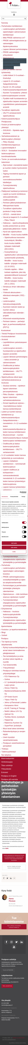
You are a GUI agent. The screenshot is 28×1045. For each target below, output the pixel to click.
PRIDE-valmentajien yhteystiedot (11, 53)
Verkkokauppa (7, 762)
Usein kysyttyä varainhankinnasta (10, 738)
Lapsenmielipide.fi (8, 148)
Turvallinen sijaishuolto (10, 110)
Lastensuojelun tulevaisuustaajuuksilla (12, 302)
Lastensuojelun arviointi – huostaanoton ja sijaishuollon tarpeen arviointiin (14, 351)
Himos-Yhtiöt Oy (11, 688)
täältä (6, 848)
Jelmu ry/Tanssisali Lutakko (15, 702)
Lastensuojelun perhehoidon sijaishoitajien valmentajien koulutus (14, 571)
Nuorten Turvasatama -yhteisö (15, 93)
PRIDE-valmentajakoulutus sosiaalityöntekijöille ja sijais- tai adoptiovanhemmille (14, 580)
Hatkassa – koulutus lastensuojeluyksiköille (12, 612)
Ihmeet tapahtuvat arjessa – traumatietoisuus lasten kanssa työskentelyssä (14, 406)
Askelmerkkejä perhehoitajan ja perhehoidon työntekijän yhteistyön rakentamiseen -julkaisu (14, 858)
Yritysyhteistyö (9, 668)
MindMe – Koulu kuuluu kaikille (15, 235)
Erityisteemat (6, 609)
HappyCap (8, 720)
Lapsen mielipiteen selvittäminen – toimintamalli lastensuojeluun (14, 464)
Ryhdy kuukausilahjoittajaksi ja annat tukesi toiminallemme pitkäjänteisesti (15, 650)
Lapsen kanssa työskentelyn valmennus (14, 488)
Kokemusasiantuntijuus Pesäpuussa (10, 120)
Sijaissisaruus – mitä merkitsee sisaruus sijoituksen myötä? (15, 595)
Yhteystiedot (6, 769)
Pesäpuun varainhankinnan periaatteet (14, 744)
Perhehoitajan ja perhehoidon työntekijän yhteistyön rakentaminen (14, 64)
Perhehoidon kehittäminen (11, 26)
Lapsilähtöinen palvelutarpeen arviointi (15, 105)
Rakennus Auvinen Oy (13, 723)
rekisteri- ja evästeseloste (19, 1037)
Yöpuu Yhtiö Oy (10, 700)
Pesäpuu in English (9, 776)
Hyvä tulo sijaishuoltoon (12, 232)
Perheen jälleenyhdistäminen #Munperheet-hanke (14, 204)
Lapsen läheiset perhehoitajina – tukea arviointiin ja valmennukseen (15, 360)
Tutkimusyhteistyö (8, 752)
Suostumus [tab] (5, 496)
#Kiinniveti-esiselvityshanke (14, 318)
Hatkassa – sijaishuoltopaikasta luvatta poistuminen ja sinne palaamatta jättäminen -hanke (15, 226)
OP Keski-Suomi (11, 697)
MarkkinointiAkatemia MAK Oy (15, 692)
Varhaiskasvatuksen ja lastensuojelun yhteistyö (11, 137)
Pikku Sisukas (8, 142)
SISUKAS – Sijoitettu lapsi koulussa (13, 131)
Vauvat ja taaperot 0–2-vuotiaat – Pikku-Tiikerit (15, 218)
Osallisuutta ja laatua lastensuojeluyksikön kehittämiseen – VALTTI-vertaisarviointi (12, 369)
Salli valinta (14, 547)
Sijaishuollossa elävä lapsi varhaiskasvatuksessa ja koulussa (11, 380)
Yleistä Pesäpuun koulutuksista (13, 334)
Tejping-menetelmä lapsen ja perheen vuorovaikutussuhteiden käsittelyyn (14, 178)
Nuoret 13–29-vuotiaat (12, 87)
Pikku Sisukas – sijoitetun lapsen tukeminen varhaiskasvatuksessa (13, 397)
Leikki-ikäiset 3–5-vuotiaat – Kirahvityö (14, 76)
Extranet (4, 772)
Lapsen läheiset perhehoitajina (15, 49)
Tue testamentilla (10, 665)
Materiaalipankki (7, 758)
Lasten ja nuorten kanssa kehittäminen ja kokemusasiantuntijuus (11, 415)
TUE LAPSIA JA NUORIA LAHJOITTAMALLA (14, 926)
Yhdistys (4, 749)
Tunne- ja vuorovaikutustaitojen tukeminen (13, 160)
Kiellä (13, 551)
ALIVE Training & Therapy (14, 708)
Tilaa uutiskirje (7, 765)
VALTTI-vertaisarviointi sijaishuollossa (12, 114)
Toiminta (4, 23)
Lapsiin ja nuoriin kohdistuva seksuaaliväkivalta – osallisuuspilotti (14, 197)
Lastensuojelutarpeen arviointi (13, 96)
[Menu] (14, 13)
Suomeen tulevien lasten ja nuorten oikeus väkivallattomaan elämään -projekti (14, 311)
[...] (14, 878)
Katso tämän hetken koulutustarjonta (14, 867)
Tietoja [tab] (23, 496)
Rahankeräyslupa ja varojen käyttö (14, 732)
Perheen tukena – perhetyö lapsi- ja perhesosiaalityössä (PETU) (14, 324)
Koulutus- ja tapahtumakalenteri (14, 629)
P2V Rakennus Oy (11, 676)
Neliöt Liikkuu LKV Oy (13, 711)
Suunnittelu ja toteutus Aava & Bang (17, 1042)
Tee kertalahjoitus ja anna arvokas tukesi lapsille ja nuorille (13, 659)
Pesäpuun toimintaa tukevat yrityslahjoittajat (14, 672)
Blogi (3, 632)
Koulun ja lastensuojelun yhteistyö (11, 126)
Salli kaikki (14, 543)
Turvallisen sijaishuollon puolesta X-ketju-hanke (12, 209)
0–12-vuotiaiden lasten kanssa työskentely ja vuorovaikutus (13, 456)
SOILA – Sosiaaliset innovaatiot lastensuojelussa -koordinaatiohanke (14, 153)
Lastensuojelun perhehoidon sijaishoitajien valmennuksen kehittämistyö (14, 32)
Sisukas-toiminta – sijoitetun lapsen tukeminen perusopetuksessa (14, 389)
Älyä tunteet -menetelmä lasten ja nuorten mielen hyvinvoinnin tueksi (15, 168)
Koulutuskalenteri (8, 336)
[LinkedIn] (10, 878)
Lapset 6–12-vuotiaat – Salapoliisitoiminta (12, 82)
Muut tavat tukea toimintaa (13, 729)
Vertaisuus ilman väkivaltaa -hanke (14, 288)
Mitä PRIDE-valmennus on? (14, 38)
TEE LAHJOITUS (7, 986)
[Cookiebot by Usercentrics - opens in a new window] (20, 492)
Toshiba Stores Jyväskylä (14, 717)
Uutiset (4, 635)
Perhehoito (5, 565)
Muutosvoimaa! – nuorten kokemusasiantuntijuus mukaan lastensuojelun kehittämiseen (15, 438)
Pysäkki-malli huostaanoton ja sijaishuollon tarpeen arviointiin (15, 99)
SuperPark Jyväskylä (12, 726)
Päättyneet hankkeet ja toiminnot (14, 191)
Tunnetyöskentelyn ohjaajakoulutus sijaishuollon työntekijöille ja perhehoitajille (14, 559)
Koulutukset (6, 330)
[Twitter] (7, 878)
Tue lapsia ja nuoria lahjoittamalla (9, 643)
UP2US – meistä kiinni (12, 214)
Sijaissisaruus (8, 58)
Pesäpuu (14, 4)
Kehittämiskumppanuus (10, 145)
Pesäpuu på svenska (9, 779)
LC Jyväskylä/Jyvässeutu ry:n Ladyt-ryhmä (16, 683)
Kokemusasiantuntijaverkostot (15, 90)
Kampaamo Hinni (11, 705)
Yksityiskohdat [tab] (14, 496)
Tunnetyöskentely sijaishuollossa (10, 186)
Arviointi (4, 339)
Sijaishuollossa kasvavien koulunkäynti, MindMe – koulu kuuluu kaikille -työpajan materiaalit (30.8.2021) (14, 243)
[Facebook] (3, 878)
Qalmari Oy (9, 714)
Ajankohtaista (6, 626)
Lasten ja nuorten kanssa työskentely (11, 70)
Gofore (7, 679)
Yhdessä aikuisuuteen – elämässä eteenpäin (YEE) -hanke (14, 295)
